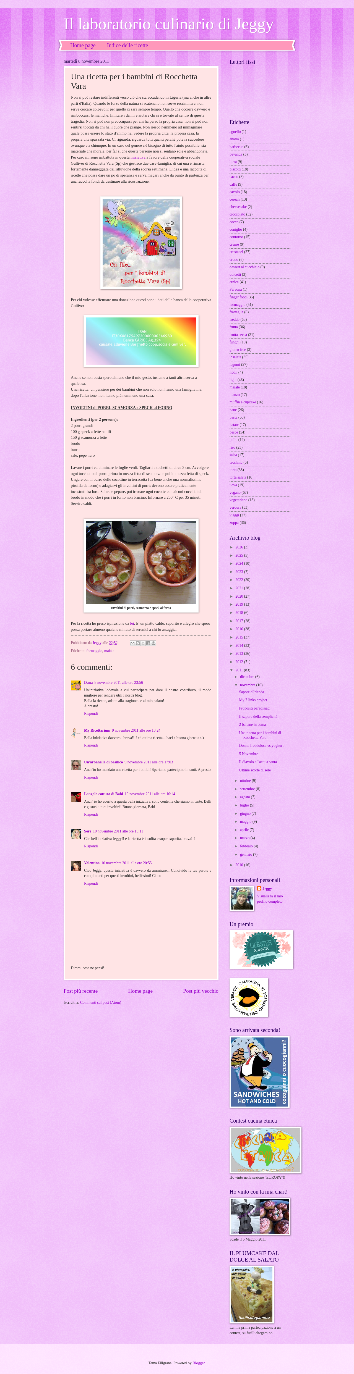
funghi (235, 342)
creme (234, 244)
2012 (239, 662)
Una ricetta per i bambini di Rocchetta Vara (260, 735)
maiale (109, 651)
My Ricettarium (97, 730)
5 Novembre (248, 754)
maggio (246, 821)
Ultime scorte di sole (255, 770)
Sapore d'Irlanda (251, 692)
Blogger (198, 1363)
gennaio (246, 854)
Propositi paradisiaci (254, 708)
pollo (233, 440)
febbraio (247, 846)
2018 (239, 613)
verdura (235, 507)
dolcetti (235, 274)
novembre (248, 685)
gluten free (238, 350)
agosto (245, 797)
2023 (239, 572)
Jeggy (267, 889)
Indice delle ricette (127, 45)
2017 (239, 621)
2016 (239, 629)
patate (234, 425)
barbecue (236, 147)
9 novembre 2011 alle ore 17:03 (148, 762)
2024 (239, 563)
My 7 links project (253, 700)
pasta (233, 417)
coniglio (236, 229)
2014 (239, 645)
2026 (239, 547)
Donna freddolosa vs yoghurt (261, 746)
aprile (245, 830)
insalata (235, 357)
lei (132, 623)
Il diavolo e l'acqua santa (258, 762)
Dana (88, 683)
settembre (248, 789)
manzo (235, 395)
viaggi (234, 515)
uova (233, 485)
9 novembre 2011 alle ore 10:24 (136, 730)
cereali (235, 199)
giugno (246, 813)
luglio (245, 805)
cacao (234, 177)
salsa (233, 455)
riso (232, 447)
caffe (233, 184)
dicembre (247, 677)
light (233, 380)
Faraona (236, 289)
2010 (239, 865)
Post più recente (81, 991)
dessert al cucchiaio (244, 267)
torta (233, 470)
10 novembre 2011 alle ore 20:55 (126, 863)
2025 (239, 555)
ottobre (246, 781)
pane (233, 410)
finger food (238, 297)
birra (233, 162)
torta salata (238, 477)
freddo (235, 319)
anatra (234, 139)
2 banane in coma (252, 725)
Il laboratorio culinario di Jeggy (169, 24)
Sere (87, 831)
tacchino (236, 462)
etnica (234, 282)
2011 (239, 670)
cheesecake (238, 207)
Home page (83, 45)
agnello (235, 132)
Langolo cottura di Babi (103, 794)
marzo (245, 838)
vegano (235, 492)
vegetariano (238, 500)
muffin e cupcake (243, 402)
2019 (239, 604)
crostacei (236, 252)
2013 (239, 653)
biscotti (235, 169)
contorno (236, 237)
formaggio (94, 651)
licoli (233, 372)
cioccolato (237, 214)
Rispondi (91, 713)
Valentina (92, 863)
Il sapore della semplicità (258, 716)
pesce (234, 432)
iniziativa (138, 157)
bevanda (236, 154)
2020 (239, 596)
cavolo (235, 192)
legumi (235, 364)
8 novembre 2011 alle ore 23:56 (118, 683)
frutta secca (238, 335)
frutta (234, 327)
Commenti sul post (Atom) (100, 1002)
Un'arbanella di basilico (103, 762)
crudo (234, 260)
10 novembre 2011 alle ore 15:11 (118, 831)
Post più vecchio (200, 991)
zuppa (234, 523)
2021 (239, 588)
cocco (234, 222)
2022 (239, 580)
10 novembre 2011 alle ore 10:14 (150, 794)
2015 (239, 637)
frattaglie (236, 312)
